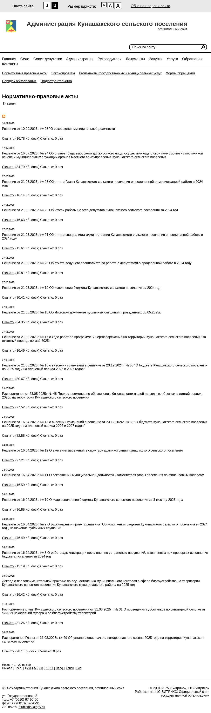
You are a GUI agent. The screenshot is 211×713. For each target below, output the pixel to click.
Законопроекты (63, 73)
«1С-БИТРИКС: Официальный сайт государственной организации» (182, 693)
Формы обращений (180, 73)
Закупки (156, 59)
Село (24, 59)
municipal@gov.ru (32, 707)
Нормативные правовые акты (24, 73)
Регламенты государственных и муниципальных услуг (120, 73)
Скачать (8, 138)
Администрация (79, 59)
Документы (135, 59)
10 (47, 668)
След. (60, 668)
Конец (70, 668)
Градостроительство (56, 81)
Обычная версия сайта (150, 6)
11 (52, 668)
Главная (9, 59)
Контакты (10, 64)
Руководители (110, 59)
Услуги (172, 59)
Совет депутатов (47, 59)
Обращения (192, 59)
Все (78, 668)
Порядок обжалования (19, 81)
